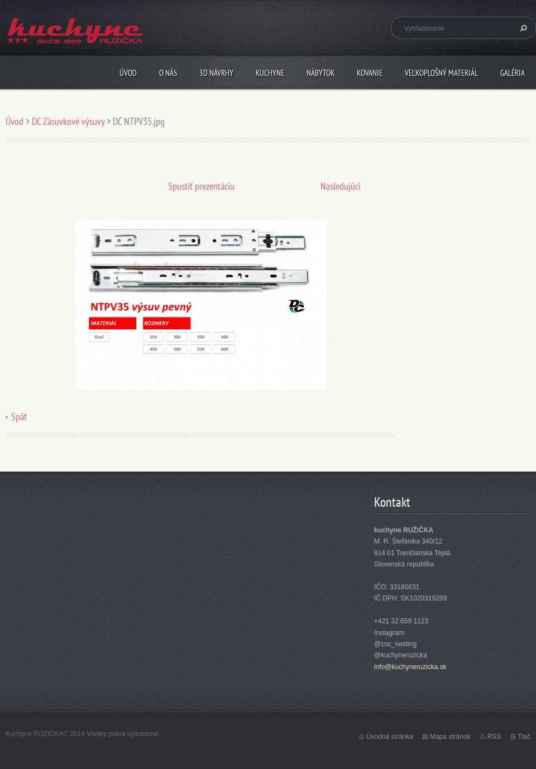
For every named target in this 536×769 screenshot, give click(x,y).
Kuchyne (270, 73)
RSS (494, 737)
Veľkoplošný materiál (441, 73)
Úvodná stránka (389, 737)
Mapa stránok (450, 737)
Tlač (524, 737)
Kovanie (369, 73)
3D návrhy (216, 73)
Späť (19, 416)
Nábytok (320, 73)
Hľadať (522, 28)
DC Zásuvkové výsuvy (68, 121)
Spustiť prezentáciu (201, 186)
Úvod (128, 73)
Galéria (512, 73)
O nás (168, 73)
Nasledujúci (340, 186)
